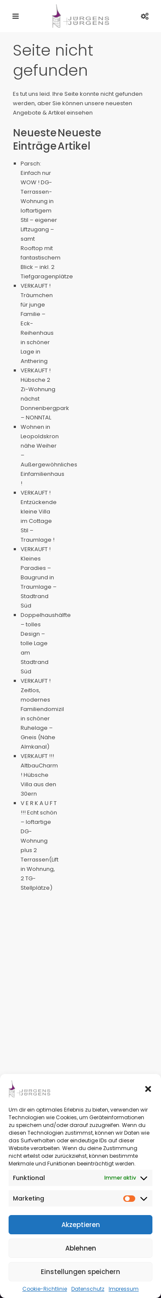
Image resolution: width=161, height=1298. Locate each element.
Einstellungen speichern (80, 1271)
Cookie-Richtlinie (44, 1288)
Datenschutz (87, 1288)
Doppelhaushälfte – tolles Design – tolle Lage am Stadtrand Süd (46, 643)
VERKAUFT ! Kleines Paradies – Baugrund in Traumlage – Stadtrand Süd (39, 577)
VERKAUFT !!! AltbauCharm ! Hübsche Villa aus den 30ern (39, 775)
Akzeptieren (80, 1224)
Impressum (124, 1288)
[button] (148, 1089)
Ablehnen (80, 1248)
